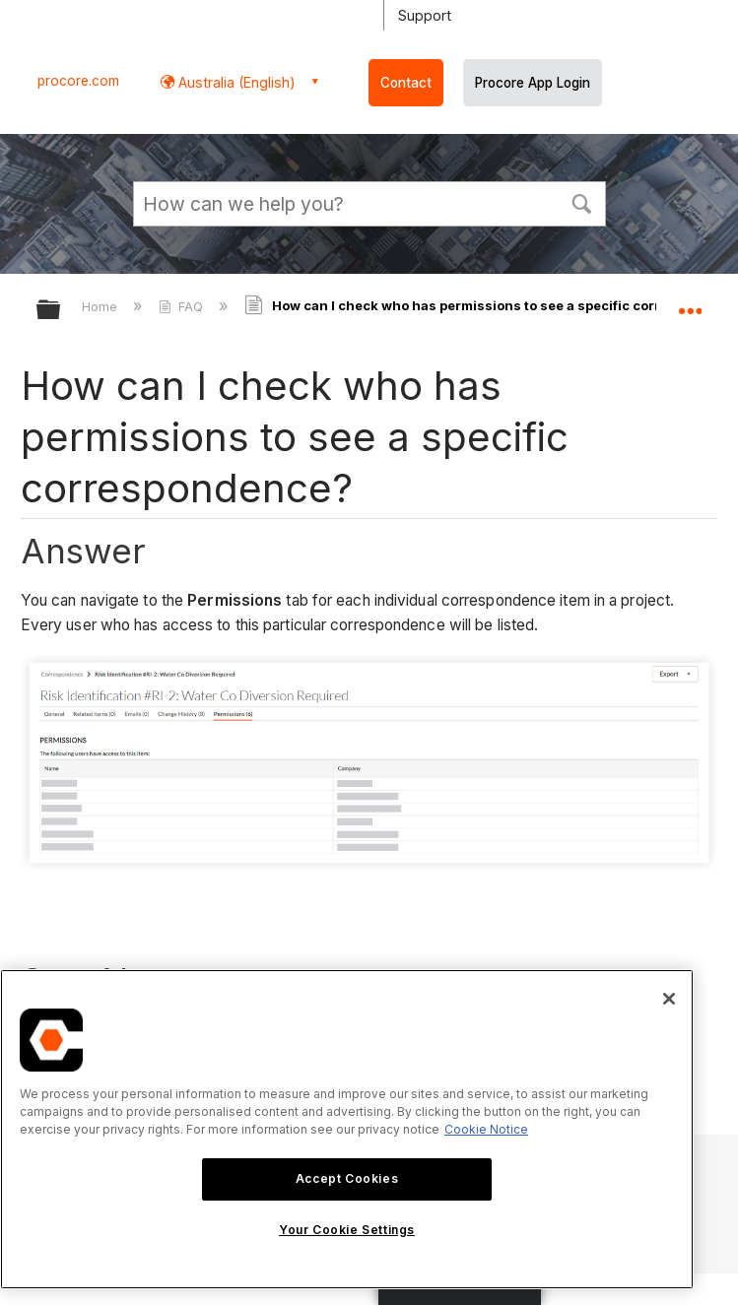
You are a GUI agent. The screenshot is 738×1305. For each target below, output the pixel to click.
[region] (347, 1129)
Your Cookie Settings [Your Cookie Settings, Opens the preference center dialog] (347, 1229)
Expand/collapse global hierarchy (61, 310)
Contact (406, 83)
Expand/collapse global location (690, 303)
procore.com (78, 81)
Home (101, 306)
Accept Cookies (347, 1178)
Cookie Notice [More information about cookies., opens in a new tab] (486, 1129)
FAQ (183, 306)
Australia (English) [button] (235, 82)
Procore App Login (532, 83)
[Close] (669, 998)
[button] (582, 202)
